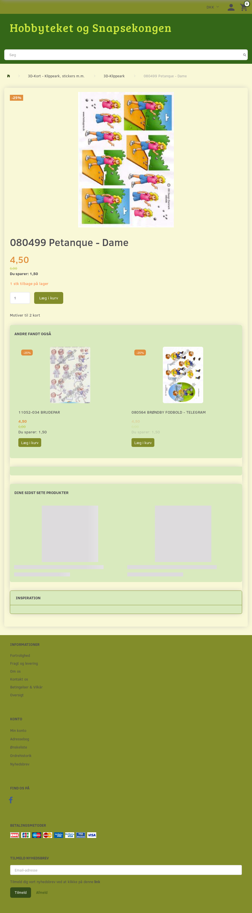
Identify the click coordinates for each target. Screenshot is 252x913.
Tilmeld (21, 892)
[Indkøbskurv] (244, 7)
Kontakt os (19, 679)
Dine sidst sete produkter (41, 492)
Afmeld (41, 892)
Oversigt (17, 694)
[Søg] (244, 55)
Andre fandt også (32, 333)
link (96, 881)
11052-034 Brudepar (39, 412)
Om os (15, 671)
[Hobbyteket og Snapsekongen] (91, 27)
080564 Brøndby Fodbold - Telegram (169, 412)
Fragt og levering (24, 663)
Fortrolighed (20, 655)
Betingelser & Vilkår (26, 686)
